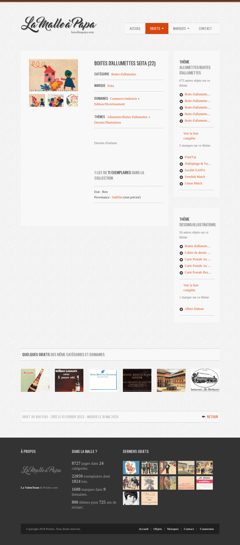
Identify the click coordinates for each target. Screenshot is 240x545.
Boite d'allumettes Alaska (198, 120)
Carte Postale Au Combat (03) (202, 266)
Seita (111, 86)
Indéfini (117, 197)
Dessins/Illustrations (107, 122)
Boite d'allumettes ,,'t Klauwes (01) (205, 94)
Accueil (135, 28)
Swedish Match (192, 177)
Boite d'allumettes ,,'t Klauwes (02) (205, 101)
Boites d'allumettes (123, 74)
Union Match (190, 183)
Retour (210, 416)
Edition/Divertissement (109, 104)
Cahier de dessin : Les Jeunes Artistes (207, 253)
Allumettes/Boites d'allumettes (127, 117)
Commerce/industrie (123, 99)
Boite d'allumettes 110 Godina (202, 114)
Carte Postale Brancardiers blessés (204, 272)
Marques (181, 28)
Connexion (207, 528)
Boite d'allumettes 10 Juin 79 (201, 107)
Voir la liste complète (191, 136)
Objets (157, 28)
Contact (205, 28)
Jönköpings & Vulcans (196, 164)
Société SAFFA (192, 170)
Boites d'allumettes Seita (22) (201, 246)
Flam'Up (187, 157)
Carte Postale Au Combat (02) (202, 259)
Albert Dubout (191, 309)
